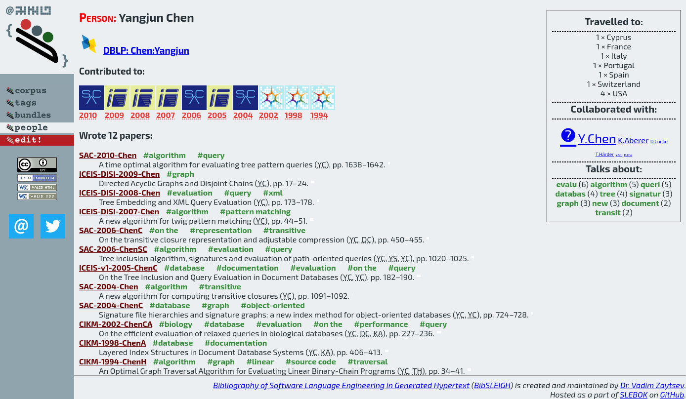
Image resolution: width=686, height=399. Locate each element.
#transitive (284, 230)
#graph (180, 173)
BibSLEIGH (492, 385)
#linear (260, 361)
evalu (566, 184)
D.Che (628, 155)
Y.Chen (597, 138)
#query (210, 155)
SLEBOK (633, 394)
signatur (645, 193)
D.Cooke (659, 141)
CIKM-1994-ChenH (112, 361)
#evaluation (190, 192)
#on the (163, 230)
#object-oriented (273, 305)
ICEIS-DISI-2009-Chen (119, 173)
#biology (175, 323)
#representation (221, 230)
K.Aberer (633, 140)
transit (608, 212)
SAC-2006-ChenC (110, 230)
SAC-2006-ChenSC (113, 248)
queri (650, 184)
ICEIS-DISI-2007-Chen (119, 211)
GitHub (672, 394)
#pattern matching (255, 211)
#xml (273, 192)
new (600, 202)
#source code (311, 361)
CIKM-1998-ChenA (112, 342)
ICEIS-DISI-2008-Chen (119, 192)
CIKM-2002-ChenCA (115, 323)
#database (184, 267)
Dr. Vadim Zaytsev (652, 385)
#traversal (367, 361)
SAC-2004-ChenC (111, 305)
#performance (381, 323)
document (640, 202)
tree (607, 193)
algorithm (609, 184)
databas (570, 193)
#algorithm (164, 155)
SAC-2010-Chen (107, 155)
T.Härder (605, 154)
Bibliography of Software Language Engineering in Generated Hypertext (341, 385)
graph (568, 202)
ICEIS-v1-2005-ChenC (118, 267)
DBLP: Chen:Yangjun (146, 50)
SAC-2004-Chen (108, 286)
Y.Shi (619, 155)
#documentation (247, 267)
